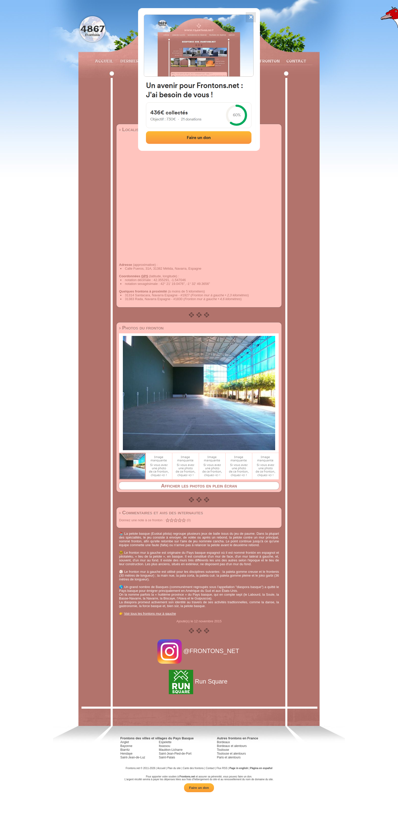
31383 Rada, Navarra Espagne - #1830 (154, 299)
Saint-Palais (167, 757)
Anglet (124, 742)
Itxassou (164, 746)
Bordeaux (223, 742)
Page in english (238, 768)
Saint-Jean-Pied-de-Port (175, 753)
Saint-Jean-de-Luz (132, 757)
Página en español (261, 768)
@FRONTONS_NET (199, 650)
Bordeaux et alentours (231, 746)
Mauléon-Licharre (171, 750)
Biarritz (125, 750)
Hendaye (126, 753)
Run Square (199, 681)
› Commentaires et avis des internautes (161, 512)
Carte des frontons (193, 768)
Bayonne (126, 746)
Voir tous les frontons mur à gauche (150, 613)
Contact (295, 60)
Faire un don (199, 788)
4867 (92, 28)
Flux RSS (222, 768)
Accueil (104, 60)
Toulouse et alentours (231, 753)
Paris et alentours (228, 757)
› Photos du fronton (141, 328)
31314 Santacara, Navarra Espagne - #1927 (157, 295)
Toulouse (223, 750)
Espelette (165, 742)
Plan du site (174, 768)
